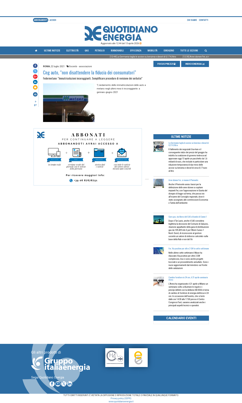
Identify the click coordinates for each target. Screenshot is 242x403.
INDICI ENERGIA (195, 64)
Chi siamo (192, 20)
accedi (53, 20)
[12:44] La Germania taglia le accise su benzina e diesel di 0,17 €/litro (146, 56)
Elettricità (72, 50)
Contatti (203, 20)
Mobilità (152, 50)
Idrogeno (169, 50)
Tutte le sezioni (189, 50)
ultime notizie (52, 50)
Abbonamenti (41, 20)
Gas (87, 50)
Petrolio (100, 50)
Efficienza (135, 50)
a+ (35, 104)
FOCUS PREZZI (166, 64)
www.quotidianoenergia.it (121, 401)
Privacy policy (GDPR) (121, 398)
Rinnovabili (117, 50)
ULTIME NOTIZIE (181, 137)
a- (36, 101)
